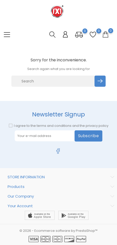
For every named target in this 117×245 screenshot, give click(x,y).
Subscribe (88, 136)
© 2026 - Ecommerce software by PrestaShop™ (58, 230)
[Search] (53, 81)
